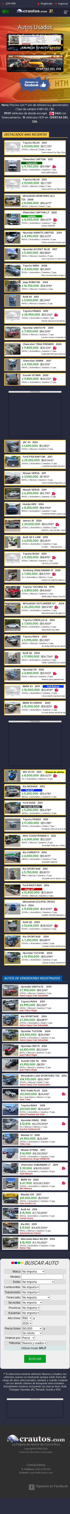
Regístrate (45, 3)
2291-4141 (9, 3)
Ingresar (61, 3)
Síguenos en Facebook (52, 1486)
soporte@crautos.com (41, 1472)
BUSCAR (35, 1359)
